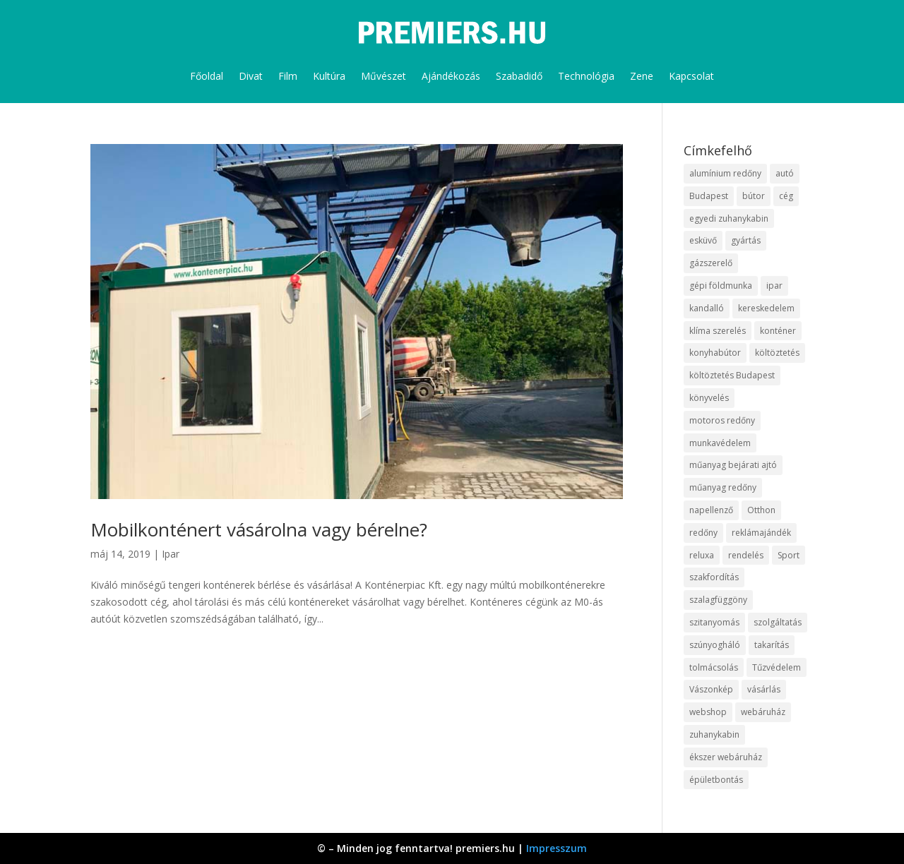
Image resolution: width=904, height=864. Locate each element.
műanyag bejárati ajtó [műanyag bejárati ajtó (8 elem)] (733, 465)
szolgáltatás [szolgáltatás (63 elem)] (778, 622)
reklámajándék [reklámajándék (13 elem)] (761, 533)
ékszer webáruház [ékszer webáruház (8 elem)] (725, 757)
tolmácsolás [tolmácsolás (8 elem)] (713, 667)
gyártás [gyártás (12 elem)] (746, 240)
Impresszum (556, 848)
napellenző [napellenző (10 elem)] (711, 510)
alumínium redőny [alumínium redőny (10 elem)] (725, 173)
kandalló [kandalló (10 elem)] (706, 308)
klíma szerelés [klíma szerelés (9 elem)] (717, 331)
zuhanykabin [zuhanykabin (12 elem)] (714, 734)
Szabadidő (519, 76)
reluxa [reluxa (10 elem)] (701, 555)
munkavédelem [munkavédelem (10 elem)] (720, 443)
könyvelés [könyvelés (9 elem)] (709, 398)
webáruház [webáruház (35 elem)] (763, 712)
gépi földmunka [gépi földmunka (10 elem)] (720, 286)
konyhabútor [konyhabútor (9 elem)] (715, 353)
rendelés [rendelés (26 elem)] (745, 555)
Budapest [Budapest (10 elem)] (708, 196)
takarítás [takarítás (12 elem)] (771, 645)
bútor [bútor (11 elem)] (753, 196)
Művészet (383, 76)
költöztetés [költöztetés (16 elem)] (777, 353)
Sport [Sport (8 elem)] (788, 555)
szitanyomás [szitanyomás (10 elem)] (714, 622)
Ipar (170, 553)
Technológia (586, 76)
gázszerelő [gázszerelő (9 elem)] (710, 263)
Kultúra (329, 76)
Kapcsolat (691, 76)
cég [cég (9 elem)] (786, 196)
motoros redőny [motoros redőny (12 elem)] (722, 420)
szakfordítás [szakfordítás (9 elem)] (714, 577)
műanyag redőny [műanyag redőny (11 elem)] (722, 487)
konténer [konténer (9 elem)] (778, 331)
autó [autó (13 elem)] (784, 173)
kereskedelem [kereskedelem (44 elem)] (766, 308)
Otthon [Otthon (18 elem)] (761, 510)
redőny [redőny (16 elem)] (703, 533)
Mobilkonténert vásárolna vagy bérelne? (258, 529)
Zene (641, 76)
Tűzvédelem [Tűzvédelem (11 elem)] (776, 667)
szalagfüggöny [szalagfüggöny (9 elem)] (718, 600)
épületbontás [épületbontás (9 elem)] (716, 780)
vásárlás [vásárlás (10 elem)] (763, 689)
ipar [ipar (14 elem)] (774, 286)
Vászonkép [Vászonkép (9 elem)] (711, 689)
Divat (251, 76)
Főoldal (206, 76)
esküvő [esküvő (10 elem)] (703, 240)
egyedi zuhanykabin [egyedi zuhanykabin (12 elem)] (728, 218)
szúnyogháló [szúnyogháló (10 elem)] (714, 645)
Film (287, 76)
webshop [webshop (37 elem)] (708, 712)
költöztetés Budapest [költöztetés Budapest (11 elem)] (732, 375)
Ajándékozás (451, 76)
